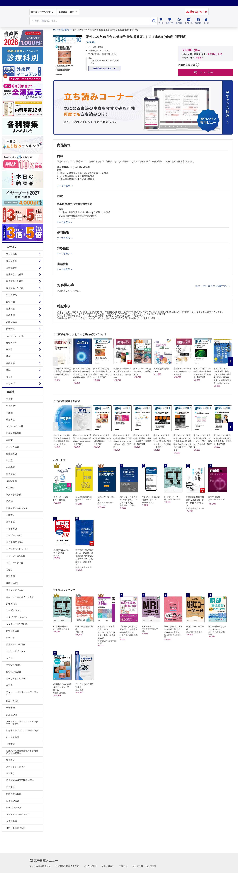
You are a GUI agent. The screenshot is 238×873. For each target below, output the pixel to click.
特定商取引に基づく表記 (67, 866)
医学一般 (10, 301)
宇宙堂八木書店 (13, 665)
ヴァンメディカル (14, 590)
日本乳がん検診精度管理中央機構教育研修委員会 (22, 752)
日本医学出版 (12, 801)
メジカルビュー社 (14, 426)
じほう (9, 569)
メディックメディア (15, 766)
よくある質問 (90, 866)
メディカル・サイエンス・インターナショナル (22, 722)
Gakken (10, 487)
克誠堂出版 (11, 481)
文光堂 (9, 399)
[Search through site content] (89, 21)
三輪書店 (10, 515)
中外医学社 (11, 406)
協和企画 (10, 576)
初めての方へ (107, 866)
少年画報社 (11, 603)
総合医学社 (11, 474)
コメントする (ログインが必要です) (211, 286)
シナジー (10, 658)
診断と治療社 (12, 583)
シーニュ (10, 637)
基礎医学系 (11, 267)
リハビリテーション (15, 336)
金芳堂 (9, 460)
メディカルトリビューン (18, 814)
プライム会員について (40, 866)
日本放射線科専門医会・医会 (20, 780)
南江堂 (9, 685)
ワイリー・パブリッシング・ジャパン (22, 693)
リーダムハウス (13, 610)
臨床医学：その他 (14, 288)
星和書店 (10, 773)
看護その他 (11, 322)
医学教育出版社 (13, 672)
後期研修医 (11, 261)
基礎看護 (10, 315)
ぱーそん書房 (12, 737)
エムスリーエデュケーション (20, 597)
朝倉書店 (10, 760)
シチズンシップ (13, 807)
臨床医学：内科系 (14, 274)
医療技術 (10, 329)
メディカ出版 (12, 447)
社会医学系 (11, 295)
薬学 (8, 356)
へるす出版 (11, 528)
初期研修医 (11, 254)
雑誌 (8, 370)
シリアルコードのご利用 (144, 866)
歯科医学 (10, 363)
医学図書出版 (12, 631)
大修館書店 (11, 821)
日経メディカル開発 (15, 644)
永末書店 (10, 744)
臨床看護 (10, 308)
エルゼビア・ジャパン (16, 617)
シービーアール (13, 535)
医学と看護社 (12, 701)
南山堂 (9, 440)
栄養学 (9, 349)
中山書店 (10, 467)
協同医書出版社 (13, 794)
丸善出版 (10, 522)
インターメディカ (14, 562)
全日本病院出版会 (14, 542)
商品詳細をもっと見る (102, 68)
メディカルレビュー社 (16, 549)
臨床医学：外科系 (14, 281)
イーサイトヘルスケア (16, 678)
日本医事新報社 (13, 433)
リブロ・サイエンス (15, 651)
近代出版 (10, 787)
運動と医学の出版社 (15, 828)
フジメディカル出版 (15, 556)
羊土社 (9, 413)
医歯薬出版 (11, 453)
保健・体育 (11, 342)
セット (9, 376)
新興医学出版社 (13, 494)
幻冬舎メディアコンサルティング (22, 730)
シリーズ (10, 383)
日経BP (9, 501)
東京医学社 (11, 715)
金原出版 (10, 419)
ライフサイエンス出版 (16, 624)
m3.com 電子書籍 (61, 30)
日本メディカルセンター (18, 508)
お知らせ (123, 866)
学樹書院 (10, 708)
